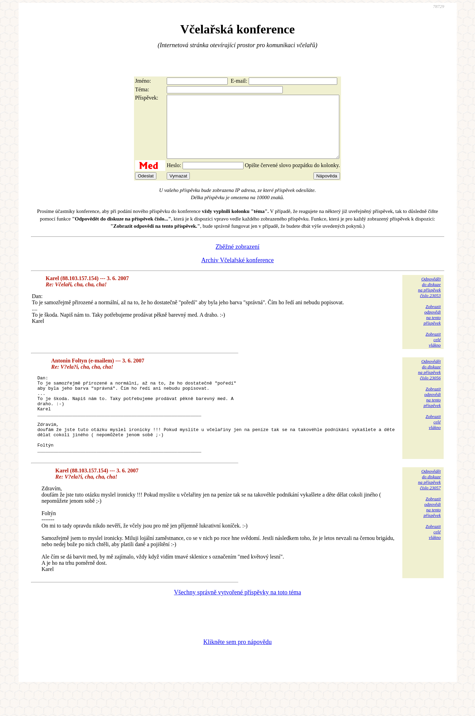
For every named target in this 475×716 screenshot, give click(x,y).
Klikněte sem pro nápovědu (237, 669)
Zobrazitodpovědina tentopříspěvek (432, 327)
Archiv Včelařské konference (237, 272)
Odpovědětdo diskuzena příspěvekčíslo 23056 (429, 382)
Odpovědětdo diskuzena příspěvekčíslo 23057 (429, 507)
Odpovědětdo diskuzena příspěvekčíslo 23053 (429, 299)
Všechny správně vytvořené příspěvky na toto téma (237, 620)
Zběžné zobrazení (237, 259)
